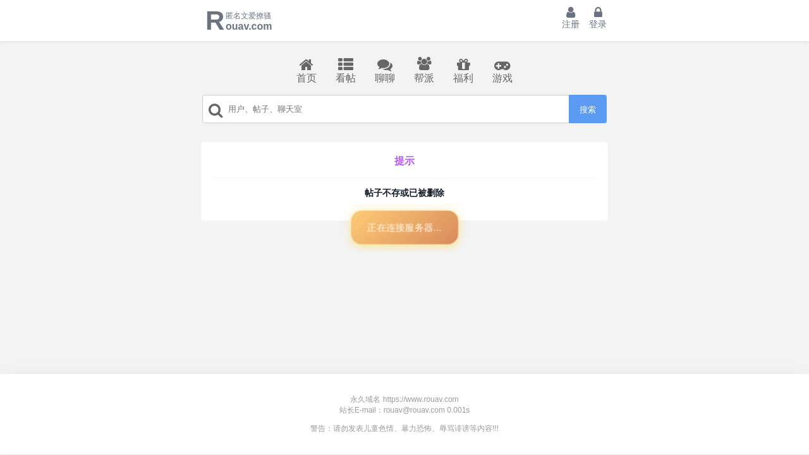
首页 (306, 70)
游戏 (502, 70)
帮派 (424, 70)
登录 (598, 17)
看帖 (346, 70)
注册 (571, 17)
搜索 (588, 109)
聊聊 (385, 70)
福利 (463, 70)
